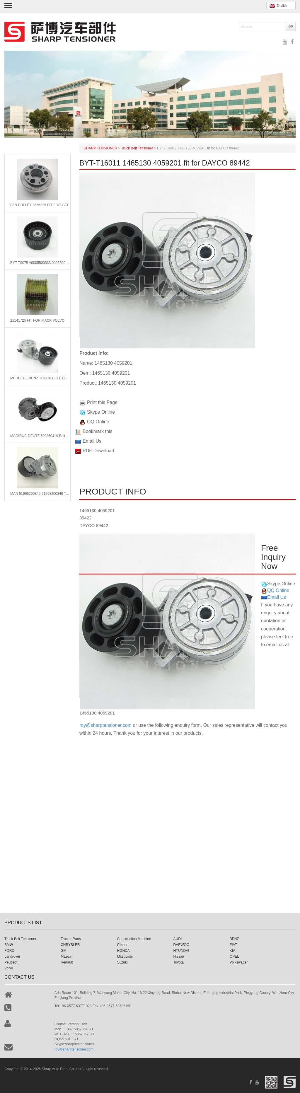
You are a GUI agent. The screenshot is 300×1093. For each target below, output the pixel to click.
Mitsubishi (124, 956)
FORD (9, 951)
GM (63, 951)
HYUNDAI (181, 951)
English (278, 6)
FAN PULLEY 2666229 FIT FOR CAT (39, 205)
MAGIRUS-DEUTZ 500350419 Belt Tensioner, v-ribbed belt (40, 436)
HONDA (123, 951)
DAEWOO (181, 945)
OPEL (234, 956)
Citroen (122, 945)
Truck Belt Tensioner (20, 939)
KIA (232, 951)
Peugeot (11, 962)
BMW (8, 945)
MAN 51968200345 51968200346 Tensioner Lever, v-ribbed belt (40, 494)
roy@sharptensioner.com (105, 725)
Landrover (12, 956)
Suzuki (122, 962)
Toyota (178, 962)
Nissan (178, 956)
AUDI (177, 939)
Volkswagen (239, 962)
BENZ (234, 939)
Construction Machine (134, 939)
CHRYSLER (70, 945)
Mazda (66, 956)
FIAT (233, 945)
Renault (67, 962)
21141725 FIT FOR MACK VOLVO (37, 320)
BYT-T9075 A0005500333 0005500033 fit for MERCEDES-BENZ (40, 263)
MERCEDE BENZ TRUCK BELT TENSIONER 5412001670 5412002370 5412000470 (40, 378)
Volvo (8, 968)
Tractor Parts (71, 939)
